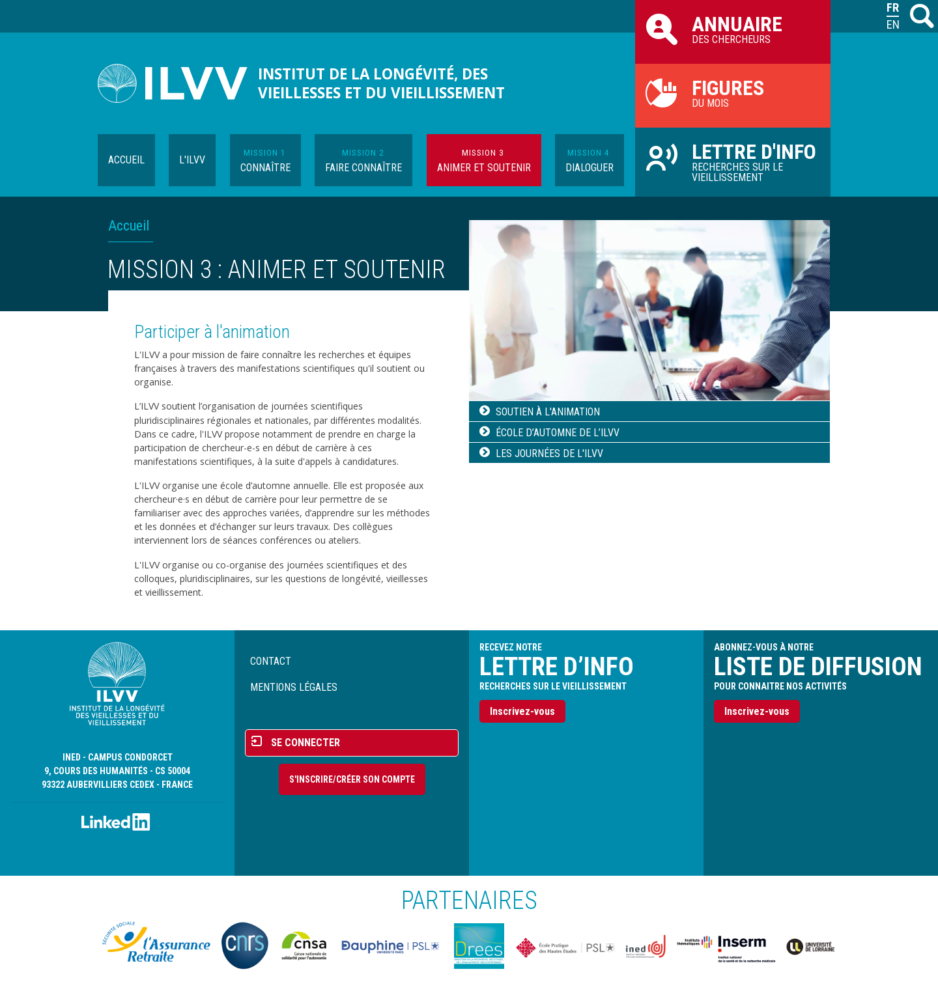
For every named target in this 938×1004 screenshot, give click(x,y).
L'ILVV (192, 160)
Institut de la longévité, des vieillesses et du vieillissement (381, 83)
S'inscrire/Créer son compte (352, 779)
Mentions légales (293, 687)
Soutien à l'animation (548, 412)
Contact (270, 661)
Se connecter (305, 742)
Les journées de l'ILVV (549, 453)
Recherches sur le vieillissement (733, 161)
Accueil (126, 160)
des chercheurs (733, 29)
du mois (733, 92)
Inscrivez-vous (522, 711)
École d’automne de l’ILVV (557, 432)
